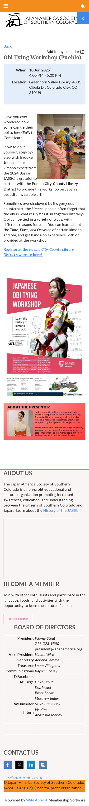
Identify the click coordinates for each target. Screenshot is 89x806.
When (21, 70)
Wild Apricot (36, 800)
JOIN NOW (18, 618)
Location (19, 82)
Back (8, 46)
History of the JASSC (61, 510)
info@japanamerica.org (23, 777)
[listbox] (66, 52)
